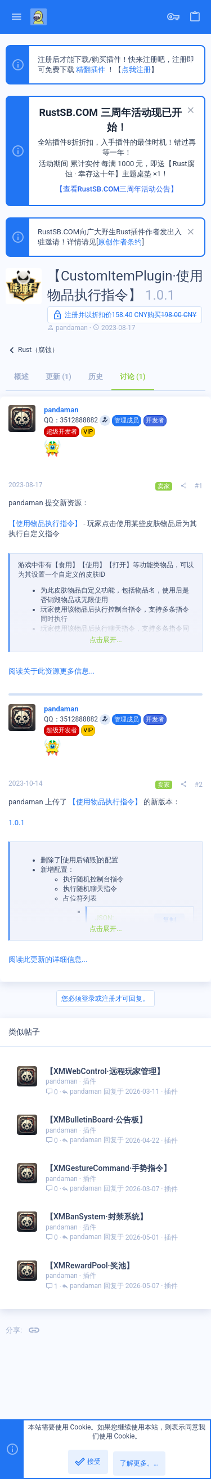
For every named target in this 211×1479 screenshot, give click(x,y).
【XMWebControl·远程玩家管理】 (105, 1071)
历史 (95, 376)
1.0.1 (16, 822)
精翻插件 (90, 69)
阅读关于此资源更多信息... (51, 671)
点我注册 (136, 69)
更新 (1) (58, 376)
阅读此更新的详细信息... (47, 959)
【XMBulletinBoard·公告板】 (96, 1119)
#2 (199, 784)
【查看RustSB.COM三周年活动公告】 (117, 189)
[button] (17, 17)
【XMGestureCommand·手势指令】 (108, 1168)
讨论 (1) (133, 376)
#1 (199, 486)
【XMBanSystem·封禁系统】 (96, 1216)
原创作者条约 (120, 242)
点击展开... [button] (105, 640)
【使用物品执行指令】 (45, 523)
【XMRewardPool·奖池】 (90, 1265)
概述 (21, 376)
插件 (89, 1081)
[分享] (183, 486)
